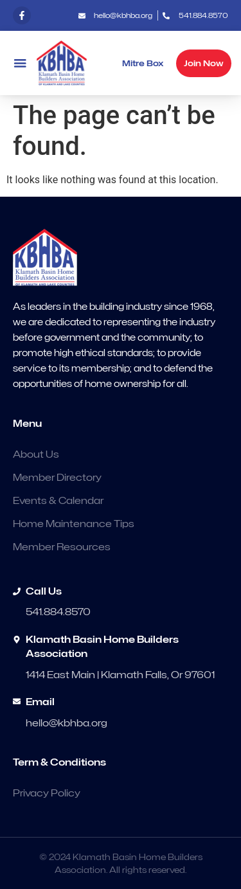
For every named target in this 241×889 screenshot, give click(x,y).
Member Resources (62, 547)
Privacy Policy (46, 793)
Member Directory (57, 477)
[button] (20, 63)
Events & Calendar (58, 501)
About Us (36, 454)
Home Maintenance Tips (73, 524)
